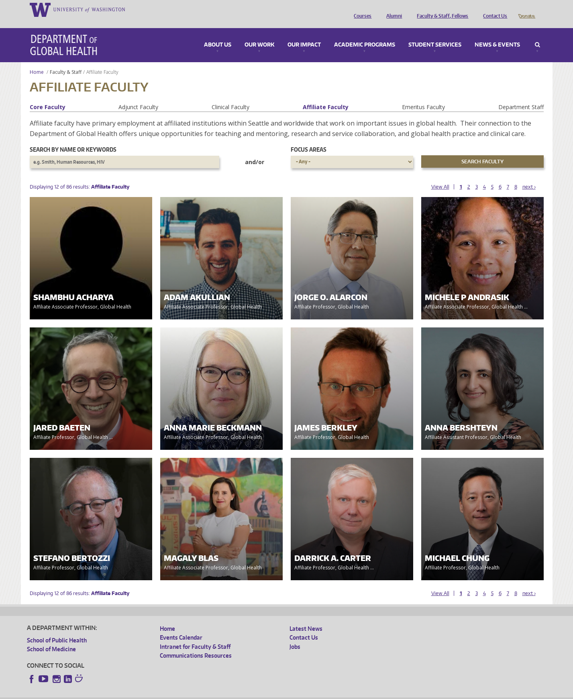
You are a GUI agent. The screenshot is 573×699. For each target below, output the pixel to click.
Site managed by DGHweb (214, 693)
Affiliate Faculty (326, 96)
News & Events (497, 34)
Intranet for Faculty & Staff (195, 635)
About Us (217, 34)
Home (37, 60)
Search (537, 34)
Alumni (392, 9)
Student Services (434, 34)
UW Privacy (133, 693)
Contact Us (493, 9)
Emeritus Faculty (423, 96)
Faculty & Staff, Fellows (440, 9)
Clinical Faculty (230, 96)
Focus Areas (308, 138)
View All (440, 176)
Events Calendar (181, 626)
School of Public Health (57, 629)
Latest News (306, 617)
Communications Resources (196, 644)
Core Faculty (47, 96)
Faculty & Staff (66, 60)
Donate (526, 9)
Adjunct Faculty (138, 96)
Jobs (295, 635)
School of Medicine (51, 637)
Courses (360, 9)
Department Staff (521, 96)
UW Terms (166, 693)
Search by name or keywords (73, 138)
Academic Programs (364, 34)
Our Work (259, 34)
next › (529, 176)
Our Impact (304, 34)
